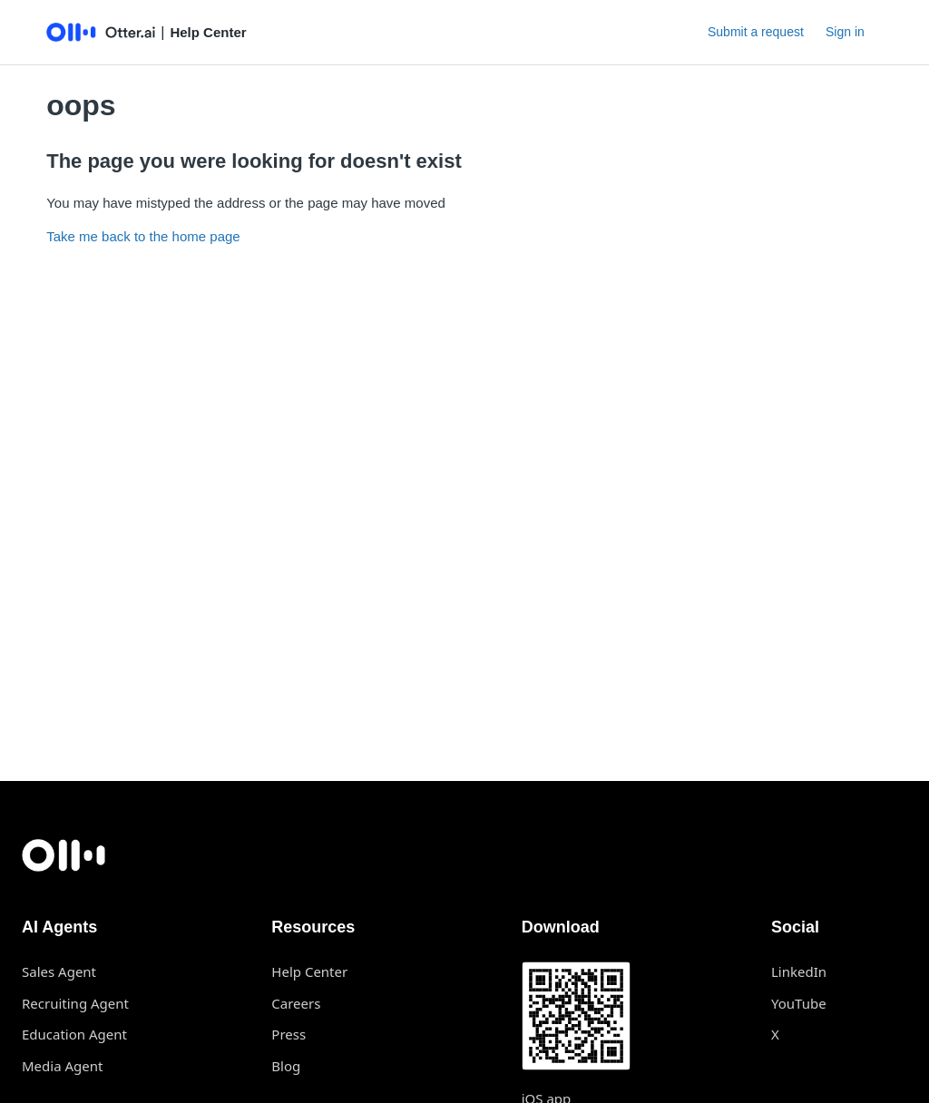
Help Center (309, 971)
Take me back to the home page (143, 236)
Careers (295, 1003)
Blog (285, 1066)
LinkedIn (798, 971)
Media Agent (62, 1066)
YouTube (798, 1003)
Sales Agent (59, 971)
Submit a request (756, 31)
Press (288, 1034)
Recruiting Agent (75, 1003)
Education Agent (74, 1034)
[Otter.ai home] (464, 855)
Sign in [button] (845, 31)
